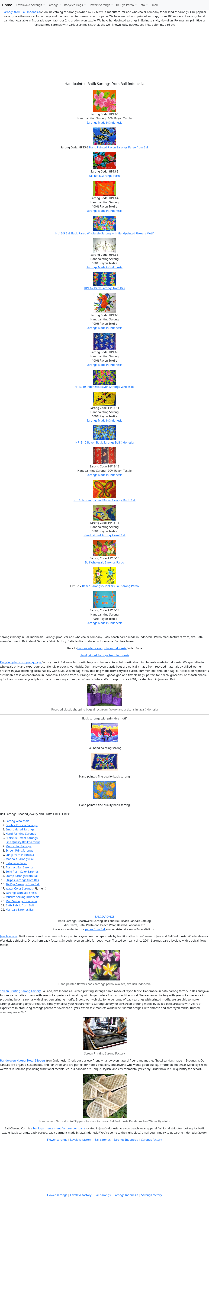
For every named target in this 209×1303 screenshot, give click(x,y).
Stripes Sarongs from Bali (22, 880)
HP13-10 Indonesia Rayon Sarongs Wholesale (104, 387)
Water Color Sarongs (19, 888)
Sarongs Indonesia (126, 1140)
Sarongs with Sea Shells (21, 893)
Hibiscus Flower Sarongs (22, 838)
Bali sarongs (103, 1140)
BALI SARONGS (104, 917)
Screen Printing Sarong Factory (20, 991)
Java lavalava (8, 936)
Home (7, 4)
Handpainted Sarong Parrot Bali (104, 535)
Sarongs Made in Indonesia (104, 123)
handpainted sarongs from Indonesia (102, 648)
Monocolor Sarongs (18, 846)
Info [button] (142, 5)
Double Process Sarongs (21, 825)
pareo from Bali (95, 929)
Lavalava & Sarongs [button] (29, 5)
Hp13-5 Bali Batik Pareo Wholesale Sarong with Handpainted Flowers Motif (104, 233)
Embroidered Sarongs (20, 829)
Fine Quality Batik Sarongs (23, 842)
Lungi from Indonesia (20, 855)
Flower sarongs (57, 1140)
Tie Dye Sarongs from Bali (23, 884)
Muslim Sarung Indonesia (22, 897)
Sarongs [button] (53, 5)
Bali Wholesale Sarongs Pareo (104, 562)
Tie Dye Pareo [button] (125, 5)
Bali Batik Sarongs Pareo (104, 176)
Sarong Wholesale (17, 821)
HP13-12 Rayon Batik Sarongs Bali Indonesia (104, 442)
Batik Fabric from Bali (20, 905)
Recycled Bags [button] (73, 5)
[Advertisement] (104, 54)
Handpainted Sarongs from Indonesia (104, 655)
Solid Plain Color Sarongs (22, 872)
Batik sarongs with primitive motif (104, 718)
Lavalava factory (80, 1140)
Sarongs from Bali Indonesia (21, 12)
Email (154, 5)
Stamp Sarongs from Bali (22, 876)
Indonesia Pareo (16, 863)
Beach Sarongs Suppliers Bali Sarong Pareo (110, 586)
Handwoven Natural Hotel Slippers (23, 1060)
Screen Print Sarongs (19, 850)
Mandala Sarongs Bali (20, 859)
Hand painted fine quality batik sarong (104, 776)
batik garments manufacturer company (59, 1128)
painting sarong (111, 748)
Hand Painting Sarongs (21, 834)
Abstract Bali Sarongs (20, 867)
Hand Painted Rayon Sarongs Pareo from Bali (119, 147)
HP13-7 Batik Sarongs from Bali (104, 288)
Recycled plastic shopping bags (21, 662)
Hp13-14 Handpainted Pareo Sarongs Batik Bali (104, 500)
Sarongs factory (151, 1140)
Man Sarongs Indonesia (21, 901)
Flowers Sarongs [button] (99, 5)
